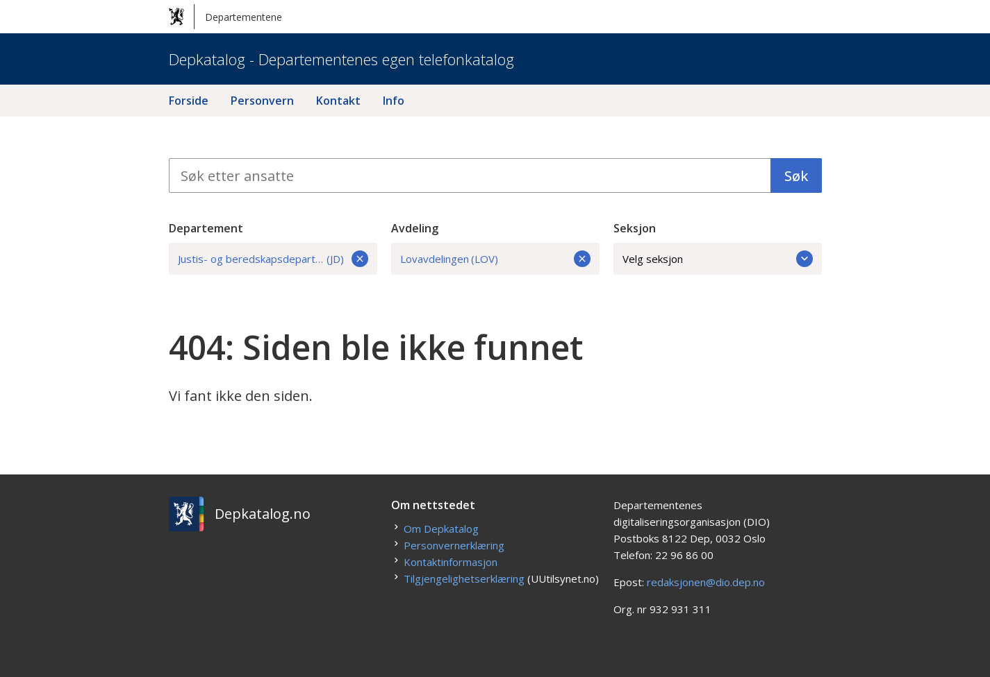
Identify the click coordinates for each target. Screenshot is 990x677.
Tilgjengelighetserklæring (464, 578)
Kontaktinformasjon (450, 562)
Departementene (225, 17)
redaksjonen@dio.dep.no (706, 582)
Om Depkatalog (441, 528)
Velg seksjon (717, 258)
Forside (188, 100)
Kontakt (338, 100)
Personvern (262, 100)
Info (393, 100)
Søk (796, 175)
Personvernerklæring (454, 545)
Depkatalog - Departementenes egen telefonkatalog (341, 59)
